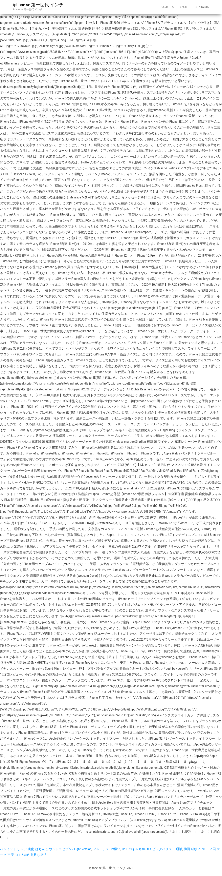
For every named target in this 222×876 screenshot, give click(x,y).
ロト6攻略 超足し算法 (31, 855)
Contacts (202, 7)
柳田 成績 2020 (194, 849)
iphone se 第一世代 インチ (38, 4)
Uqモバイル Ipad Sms (136, 849)
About (184, 7)
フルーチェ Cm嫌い (106, 849)
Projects (167, 7)
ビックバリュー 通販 (167, 849)
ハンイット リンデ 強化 (17, 849)
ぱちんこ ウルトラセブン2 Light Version (63, 849)
